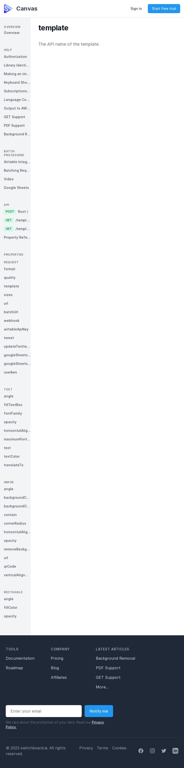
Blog (55, 667)
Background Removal (115, 658)
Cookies (119, 748)
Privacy (86, 748)
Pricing (57, 658)
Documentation (20, 658)
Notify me (99, 711)
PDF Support (108, 667)
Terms (102, 748)
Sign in (136, 8)
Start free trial (164, 8)
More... (102, 687)
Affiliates (59, 677)
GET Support (108, 677)
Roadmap (14, 667)
